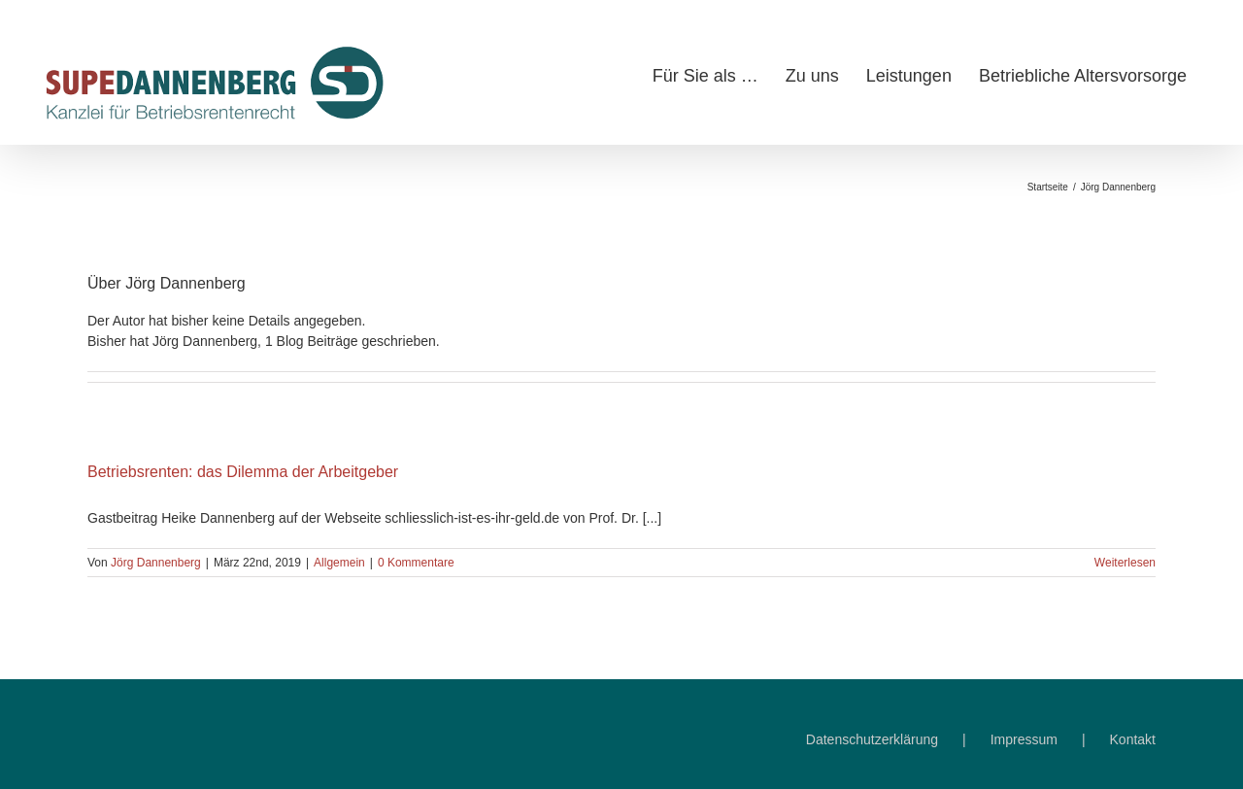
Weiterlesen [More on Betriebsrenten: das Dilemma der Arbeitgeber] (1125, 562)
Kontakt (1133, 739)
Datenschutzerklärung (872, 739)
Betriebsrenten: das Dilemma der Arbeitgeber (242, 471)
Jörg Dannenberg (156, 562)
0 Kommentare (416, 562)
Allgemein (339, 562)
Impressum (1024, 739)
